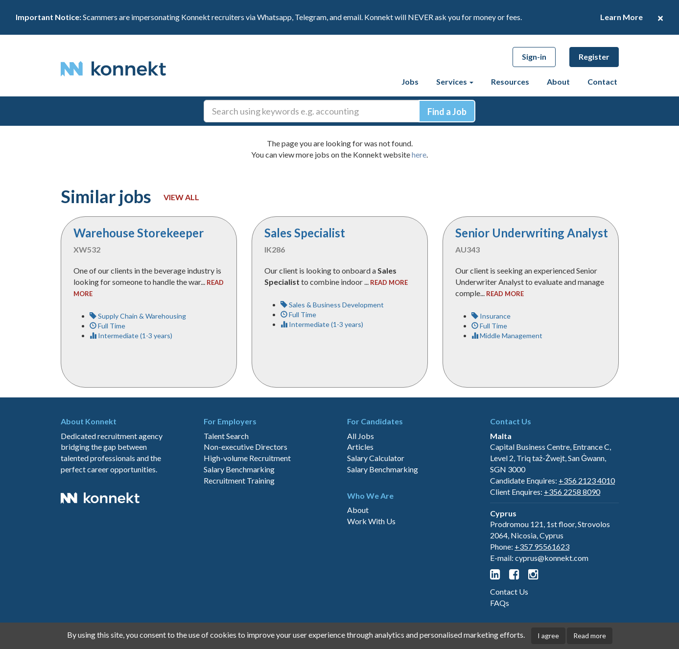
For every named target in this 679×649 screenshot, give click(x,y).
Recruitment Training (239, 480)
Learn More (621, 17)
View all (181, 197)
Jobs (410, 81)
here (419, 154)
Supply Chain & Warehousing (138, 316)
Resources (510, 81)
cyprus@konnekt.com (551, 557)
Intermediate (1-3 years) (131, 335)
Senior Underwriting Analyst (531, 233)
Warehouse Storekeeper (138, 233)
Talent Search (226, 435)
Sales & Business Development (332, 305)
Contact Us (509, 591)
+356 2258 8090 (572, 491)
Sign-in (534, 56)
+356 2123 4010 (587, 480)
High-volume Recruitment (247, 458)
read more (389, 282)
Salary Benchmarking (239, 469)
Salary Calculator (375, 458)
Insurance (491, 316)
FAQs (499, 602)
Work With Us (371, 521)
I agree (548, 635)
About (558, 81)
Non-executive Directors (245, 446)
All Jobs (360, 435)
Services (454, 81)
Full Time (107, 326)
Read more (589, 635)
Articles (360, 446)
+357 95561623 (542, 546)
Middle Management (506, 335)
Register (594, 56)
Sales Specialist (304, 233)
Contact (602, 81)
